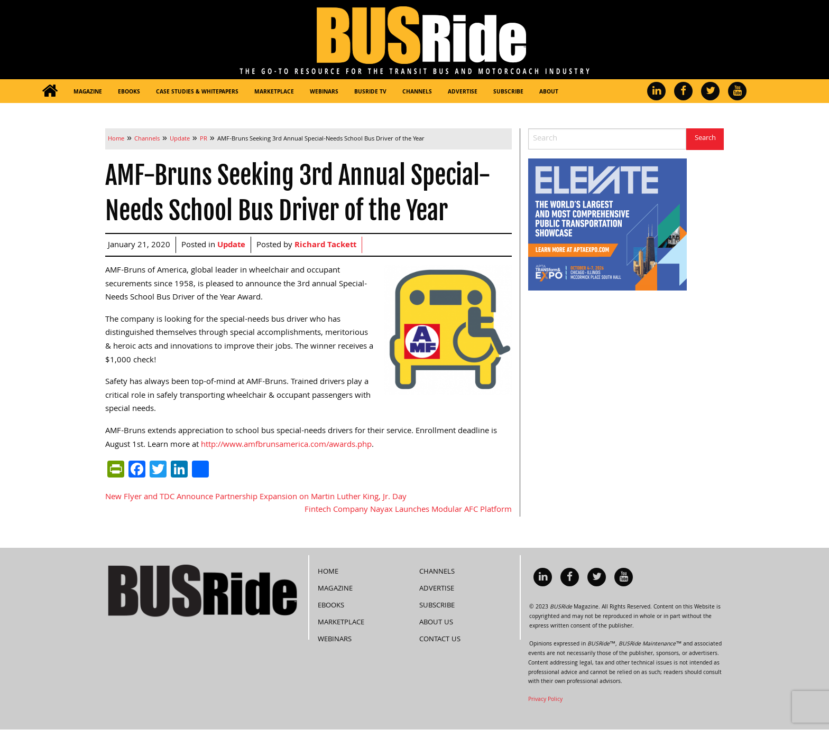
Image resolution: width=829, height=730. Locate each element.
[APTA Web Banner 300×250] (607, 225)
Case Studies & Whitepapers (197, 92)
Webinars (324, 92)
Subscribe (508, 92)
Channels (417, 92)
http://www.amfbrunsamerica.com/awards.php (286, 445)
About (548, 92)
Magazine (87, 92)
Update (231, 245)
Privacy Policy (545, 700)
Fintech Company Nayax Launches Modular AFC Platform (408, 510)
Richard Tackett (325, 245)
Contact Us (439, 639)
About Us (436, 623)
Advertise (462, 92)
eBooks (129, 92)
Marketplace (274, 92)
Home (328, 572)
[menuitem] (50, 91)
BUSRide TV (370, 92)
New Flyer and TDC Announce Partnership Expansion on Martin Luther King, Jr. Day (256, 497)
